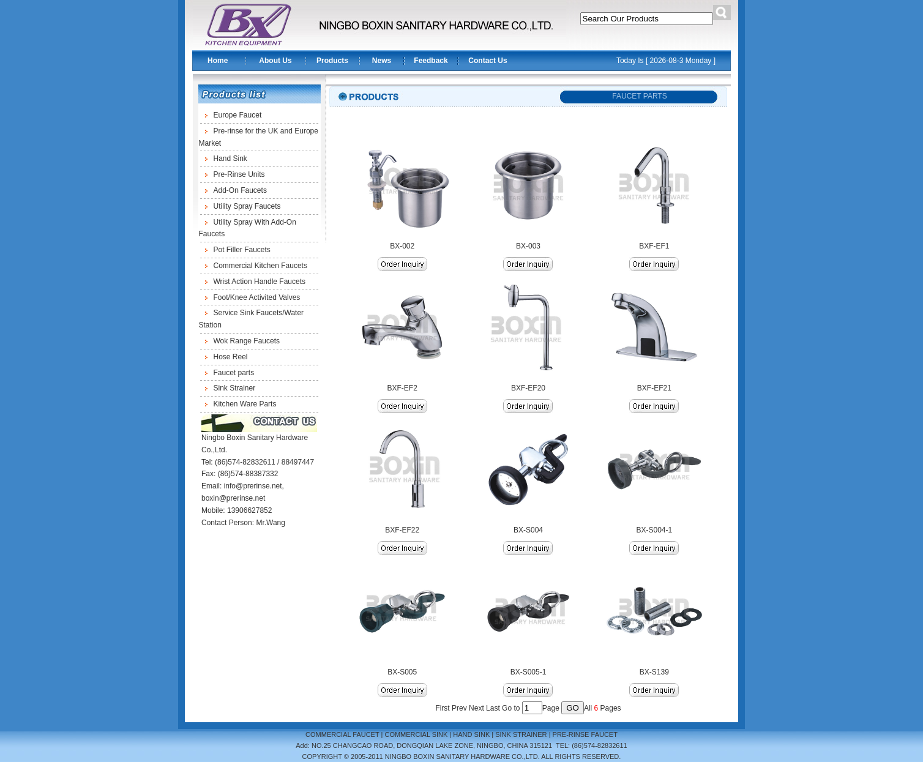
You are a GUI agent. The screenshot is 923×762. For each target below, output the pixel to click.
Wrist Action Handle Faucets (260, 281)
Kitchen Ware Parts (245, 404)
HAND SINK (471, 734)
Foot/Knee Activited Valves (257, 297)
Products (332, 60)
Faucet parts (234, 372)
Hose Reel (231, 357)
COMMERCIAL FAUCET (342, 734)
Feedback (430, 60)
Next (476, 708)
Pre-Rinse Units (239, 174)
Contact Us (487, 60)
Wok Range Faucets (247, 341)
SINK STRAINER (521, 734)
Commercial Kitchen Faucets (260, 265)
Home (217, 60)
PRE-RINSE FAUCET (585, 734)
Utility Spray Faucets (247, 206)
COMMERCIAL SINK (415, 734)
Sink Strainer (235, 388)
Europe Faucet (238, 115)
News (381, 60)
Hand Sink (230, 158)
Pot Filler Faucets (242, 249)
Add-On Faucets (240, 190)
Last (493, 708)
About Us (275, 60)
